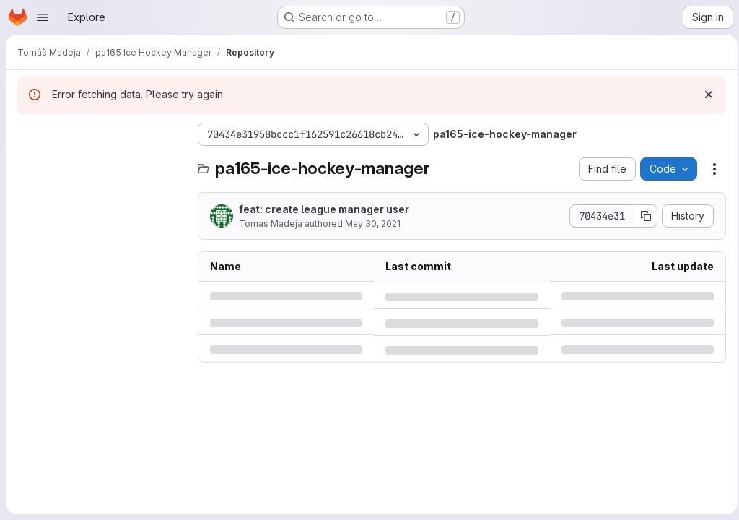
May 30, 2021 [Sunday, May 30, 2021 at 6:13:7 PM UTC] (373, 223)
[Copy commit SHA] (641, 216)
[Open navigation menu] (42, 17)
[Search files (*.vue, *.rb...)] (100, 163)
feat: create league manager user (324, 209)
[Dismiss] (704, 94)
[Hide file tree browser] (28, 134)
